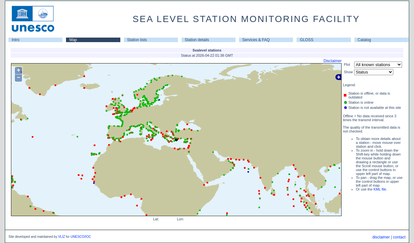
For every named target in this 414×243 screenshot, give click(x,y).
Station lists (137, 40)
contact (399, 237)
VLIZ (61, 236)
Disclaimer (332, 61)
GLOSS (306, 40)
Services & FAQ (256, 40)
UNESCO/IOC (81, 236)
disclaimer (381, 237)
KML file (380, 189)
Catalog (364, 40)
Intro (15, 40)
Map (73, 40)
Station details (197, 40)
